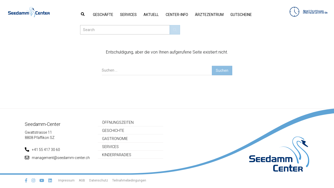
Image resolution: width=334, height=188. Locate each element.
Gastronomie (115, 139)
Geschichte (113, 130)
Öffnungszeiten (118, 122)
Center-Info (151, 14)
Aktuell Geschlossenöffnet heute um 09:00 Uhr (305, 12)
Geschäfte (90, 14)
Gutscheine (207, 14)
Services (111, 14)
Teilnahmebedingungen (129, 180)
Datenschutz (98, 180)
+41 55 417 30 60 (42, 150)
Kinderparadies (116, 155)
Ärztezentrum (179, 14)
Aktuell (130, 14)
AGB (82, 180)
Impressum (66, 180)
